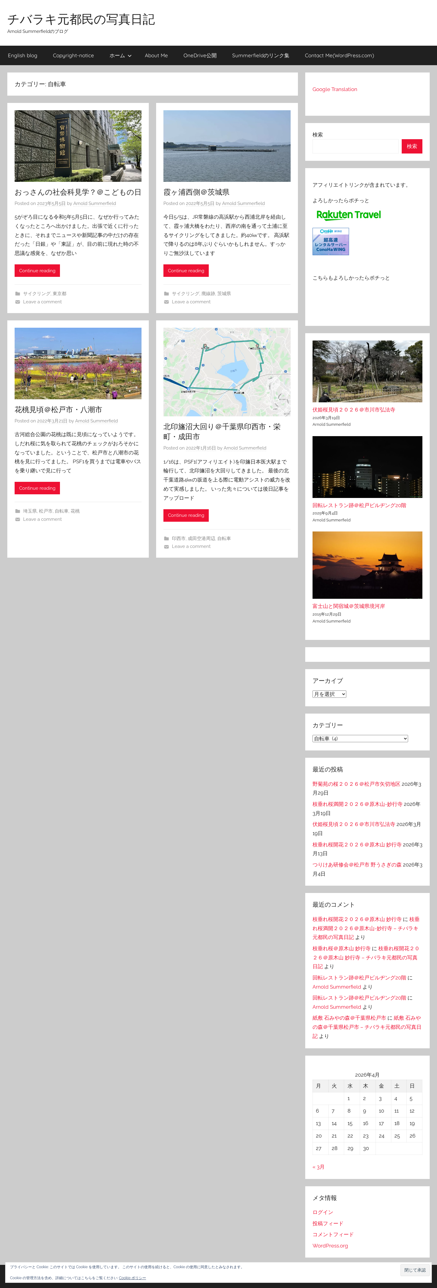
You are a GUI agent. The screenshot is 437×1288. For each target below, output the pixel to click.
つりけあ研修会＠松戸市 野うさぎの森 (357, 865)
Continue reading (37, 270)
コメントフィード (333, 1234)
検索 (318, 135)
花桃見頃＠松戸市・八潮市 (58, 409)
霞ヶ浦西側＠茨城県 (196, 191)
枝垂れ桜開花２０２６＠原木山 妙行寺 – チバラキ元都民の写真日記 (366, 957)
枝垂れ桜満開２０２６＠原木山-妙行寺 (358, 804)
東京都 (59, 293)
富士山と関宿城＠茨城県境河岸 (349, 606)
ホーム (121, 55)
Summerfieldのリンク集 (260, 55)
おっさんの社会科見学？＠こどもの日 (78, 191)
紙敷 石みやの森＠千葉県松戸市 (349, 1018)
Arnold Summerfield (94, 203)
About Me (156, 55)
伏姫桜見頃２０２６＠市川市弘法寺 (354, 410)
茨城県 (224, 293)
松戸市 (46, 511)
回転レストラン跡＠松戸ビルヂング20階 (359, 505)
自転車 (61, 511)
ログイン (323, 1212)
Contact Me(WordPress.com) (339, 55)
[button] (415, 1270)
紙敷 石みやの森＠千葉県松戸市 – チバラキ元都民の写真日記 (367, 1027)
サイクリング (37, 293)
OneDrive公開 (200, 55)
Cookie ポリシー (132, 1278)
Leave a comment (42, 302)
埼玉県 (30, 511)
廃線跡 (208, 293)
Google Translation (335, 89)
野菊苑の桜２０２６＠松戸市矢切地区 (356, 784)
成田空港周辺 (201, 538)
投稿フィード (328, 1223)
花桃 (75, 511)
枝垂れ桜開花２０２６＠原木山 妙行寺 (357, 845)
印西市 (179, 538)
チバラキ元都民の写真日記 (81, 18)
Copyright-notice (73, 55)
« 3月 (319, 1167)
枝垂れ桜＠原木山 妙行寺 (342, 948)
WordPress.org (330, 1246)
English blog (22, 55)
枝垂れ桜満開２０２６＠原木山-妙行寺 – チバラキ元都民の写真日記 (366, 928)
